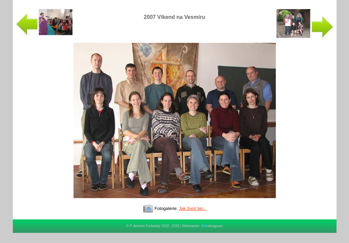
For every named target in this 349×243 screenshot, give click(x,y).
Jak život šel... (193, 208)
